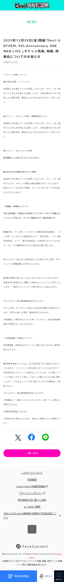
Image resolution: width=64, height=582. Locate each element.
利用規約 (32, 479)
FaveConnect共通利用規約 (32, 486)
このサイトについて (32, 472)
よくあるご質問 (32, 506)
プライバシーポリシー (32, 493)
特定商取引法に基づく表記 (32, 500)
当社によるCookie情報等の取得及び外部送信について (32, 515)
